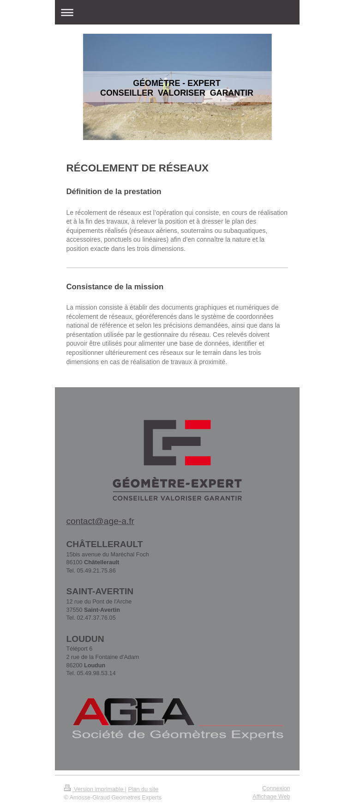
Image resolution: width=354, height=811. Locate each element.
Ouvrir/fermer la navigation (177, 12)
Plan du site (143, 789)
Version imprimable (94, 789)
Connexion (276, 788)
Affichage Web (271, 796)
